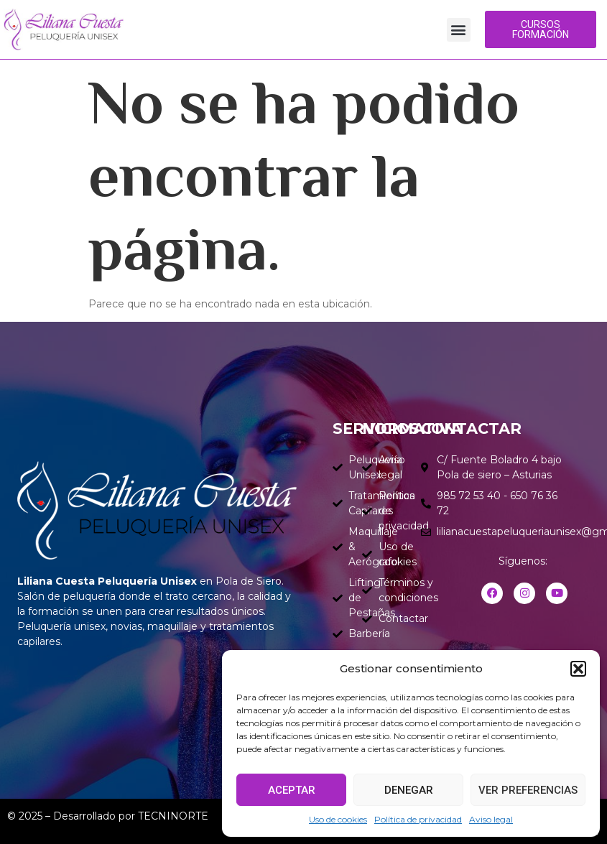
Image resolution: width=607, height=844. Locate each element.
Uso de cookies (338, 819)
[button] (578, 669)
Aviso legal (491, 819)
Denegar (408, 790)
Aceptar (291, 790)
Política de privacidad (418, 819)
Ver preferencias (528, 790)
